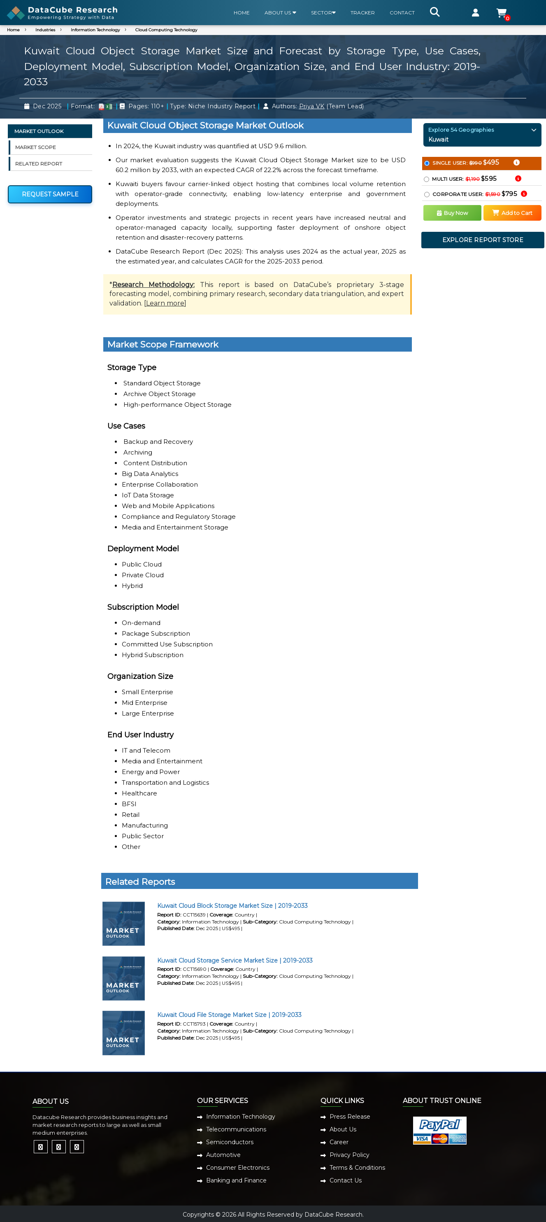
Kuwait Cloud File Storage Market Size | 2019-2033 (229, 1015)
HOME (242, 12)
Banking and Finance (236, 1180)
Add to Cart (512, 213)
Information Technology (95, 30)
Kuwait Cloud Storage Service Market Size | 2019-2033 (235, 960)
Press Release (350, 1116)
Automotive (223, 1155)
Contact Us (346, 1180)
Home (13, 30)
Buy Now (452, 213)
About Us (343, 1129)
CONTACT (402, 12)
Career (339, 1142)
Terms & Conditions (357, 1167)
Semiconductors (229, 1142)
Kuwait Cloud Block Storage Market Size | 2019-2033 (232, 906)
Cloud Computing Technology (166, 30)
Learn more (165, 303)
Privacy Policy (349, 1155)
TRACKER (363, 12)
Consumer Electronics (238, 1167)
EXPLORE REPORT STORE (482, 240)
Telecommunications (236, 1129)
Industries (45, 30)
